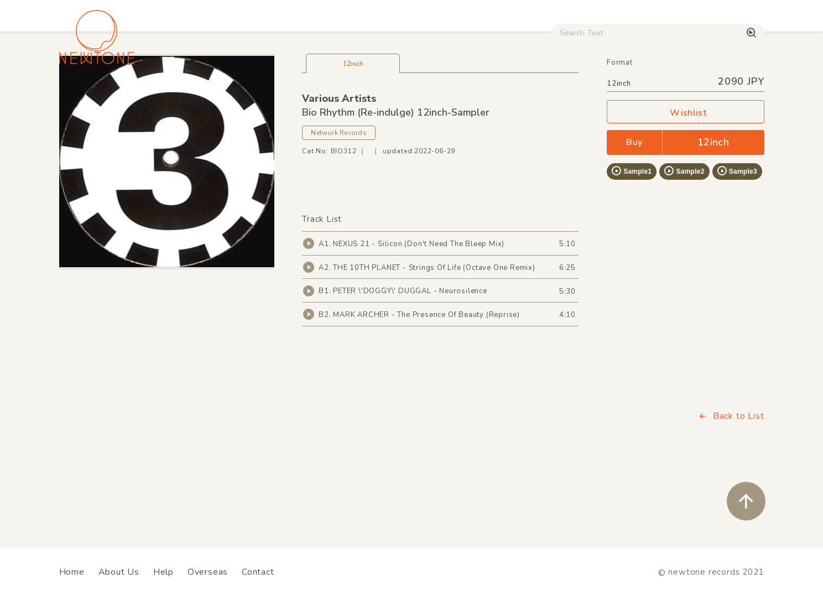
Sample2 (683, 244)
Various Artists (339, 172)
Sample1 (631, 244)
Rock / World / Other (381, 94)
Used (572, 94)
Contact (258, 572)
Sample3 (736, 244)
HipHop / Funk (276, 94)
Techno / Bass (185, 94)
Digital (627, 94)
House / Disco (96, 94)
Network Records (339, 206)
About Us (118, 572)
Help (163, 572)
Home (72, 572)
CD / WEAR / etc (493, 94)
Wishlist (685, 186)
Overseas (207, 572)
